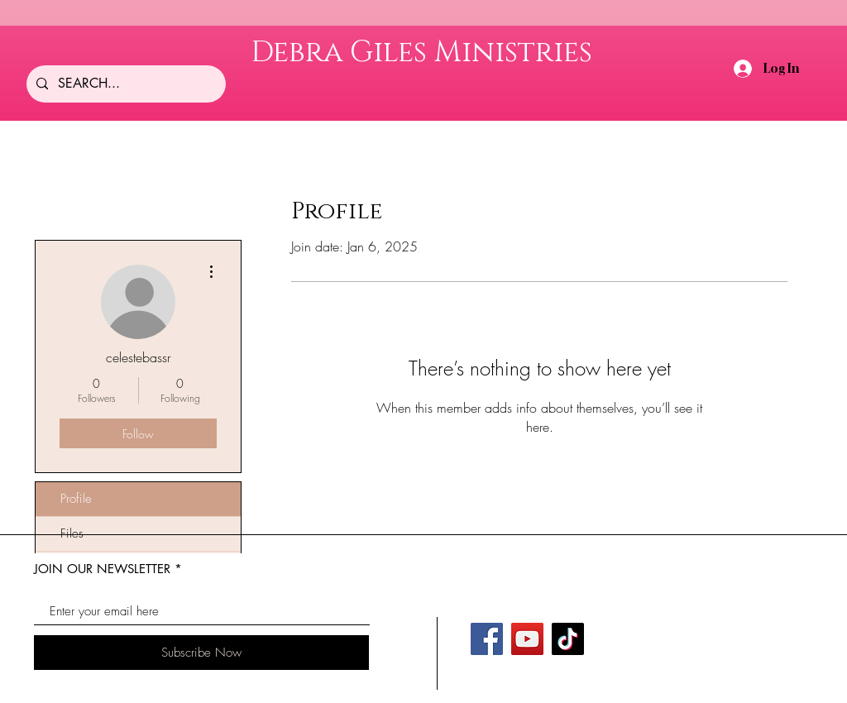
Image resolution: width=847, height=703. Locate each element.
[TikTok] (568, 639)
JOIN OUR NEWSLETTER (102, 568)
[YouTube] (527, 639)
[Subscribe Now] (201, 652)
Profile (76, 498)
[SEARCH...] (124, 84)
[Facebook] (487, 639)
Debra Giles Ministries (421, 52)
